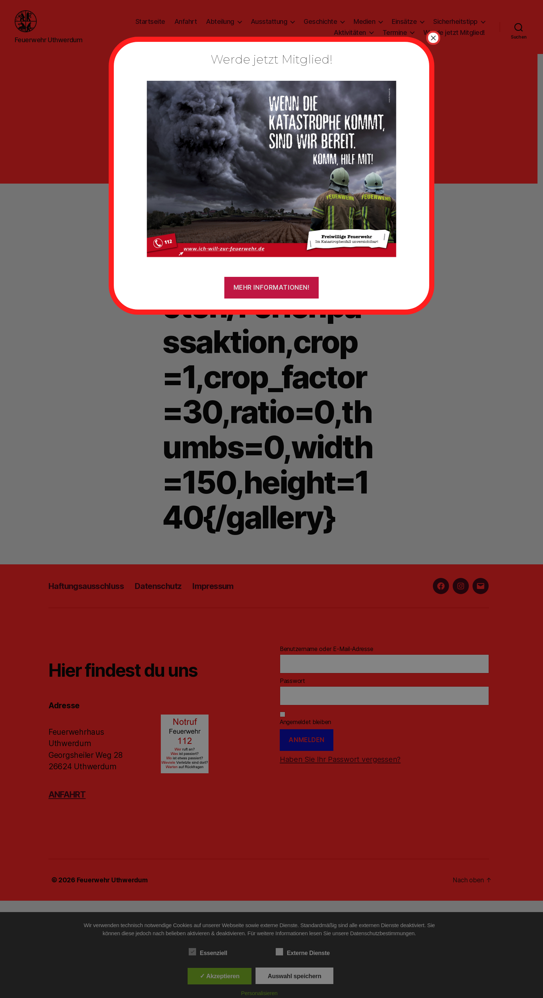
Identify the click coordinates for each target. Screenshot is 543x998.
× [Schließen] (433, 37)
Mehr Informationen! (272, 287)
